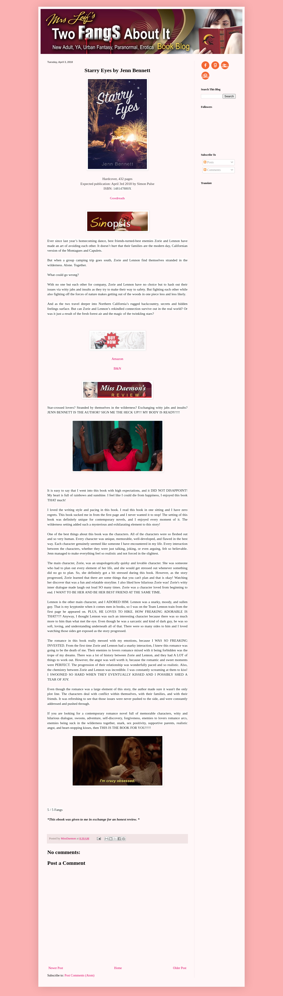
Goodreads (117, 198)
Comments (212, 170)
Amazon (117, 359)
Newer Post (55, 968)
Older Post (180, 968)
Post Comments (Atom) (79, 975)
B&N (117, 368)
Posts (209, 162)
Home (118, 968)
